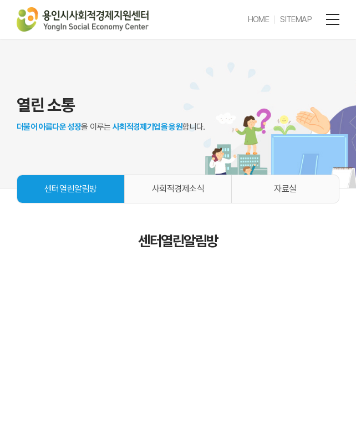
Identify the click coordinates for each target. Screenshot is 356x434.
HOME (258, 19)
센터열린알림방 (70, 188)
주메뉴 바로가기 (0, 0)
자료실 (285, 188)
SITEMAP (296, 19)
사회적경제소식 (178, 188)
